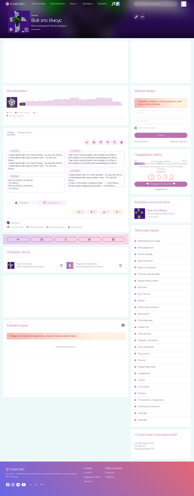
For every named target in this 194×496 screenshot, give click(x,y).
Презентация (24, 132)
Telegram (109, 477)
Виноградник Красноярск (49, 25)
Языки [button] (73, 4)
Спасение (141, 387)
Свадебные (142, 373)
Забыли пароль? (178, 141)
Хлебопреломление (147, 406)
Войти (160, 135)
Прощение (142, 354)
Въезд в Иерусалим (146, 281)
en (41, 484)
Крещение (141, 314)
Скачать (21, 202)
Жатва (139, 301)
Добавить (88, 4)
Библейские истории (147, 241)
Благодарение (144, 248)
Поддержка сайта (92, 477)
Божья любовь (143, 254)
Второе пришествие (147, 274)
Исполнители (57, 4)
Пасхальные (142, 334)
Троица (140, 393)
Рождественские (145, 367)
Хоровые (140, 413)
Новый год (141, 327)
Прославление (144, 347)
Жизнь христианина (146, 307)
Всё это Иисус (24, 264)
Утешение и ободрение (149, 400)
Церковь (140, 420)
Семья (139, 380)
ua (36, 484)
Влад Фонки (13, 223)
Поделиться (51, 202)
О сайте (88, 473)
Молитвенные (143, 320)
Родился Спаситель (86, 264)
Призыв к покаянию (146, 340)
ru (31, 484)
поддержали (160, 189)
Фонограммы (39, 4)
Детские (140, 287)
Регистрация (141, 141)
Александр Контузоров (16, 116)
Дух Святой (142, 294)
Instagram (110, 473)
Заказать (102, 4)
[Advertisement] (65, 62)
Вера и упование (145, 267)
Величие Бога (143, 261)
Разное (140, 360)
